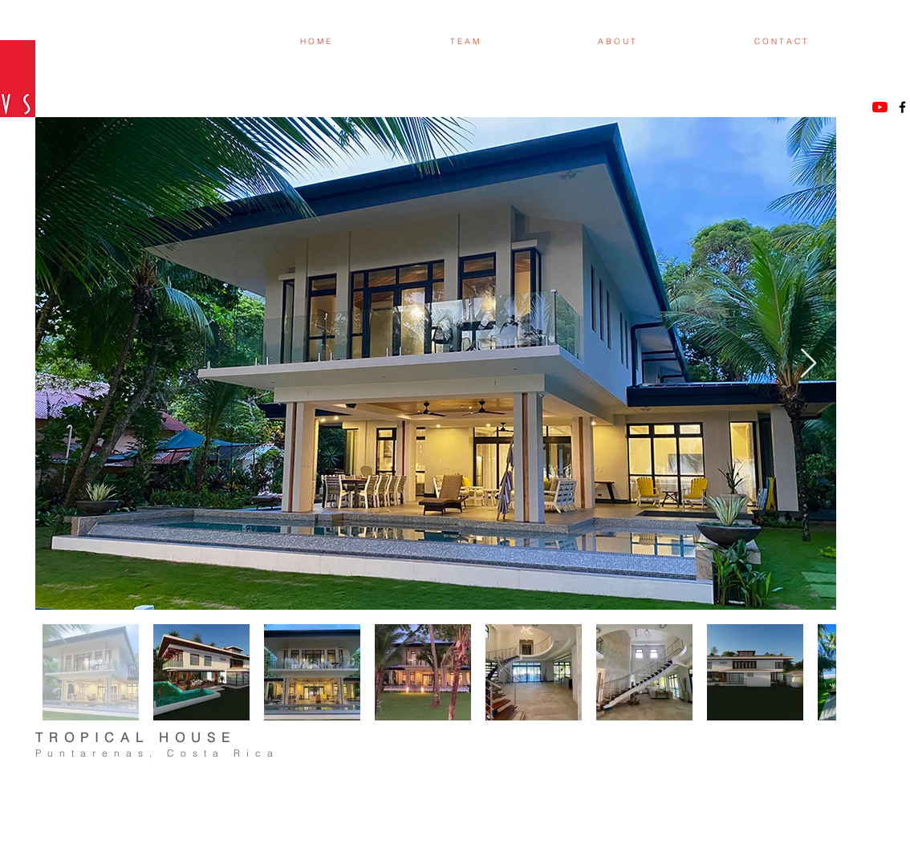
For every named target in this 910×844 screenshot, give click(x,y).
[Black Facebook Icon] (902, 107)
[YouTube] (880, 107)
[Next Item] (808, 363)
